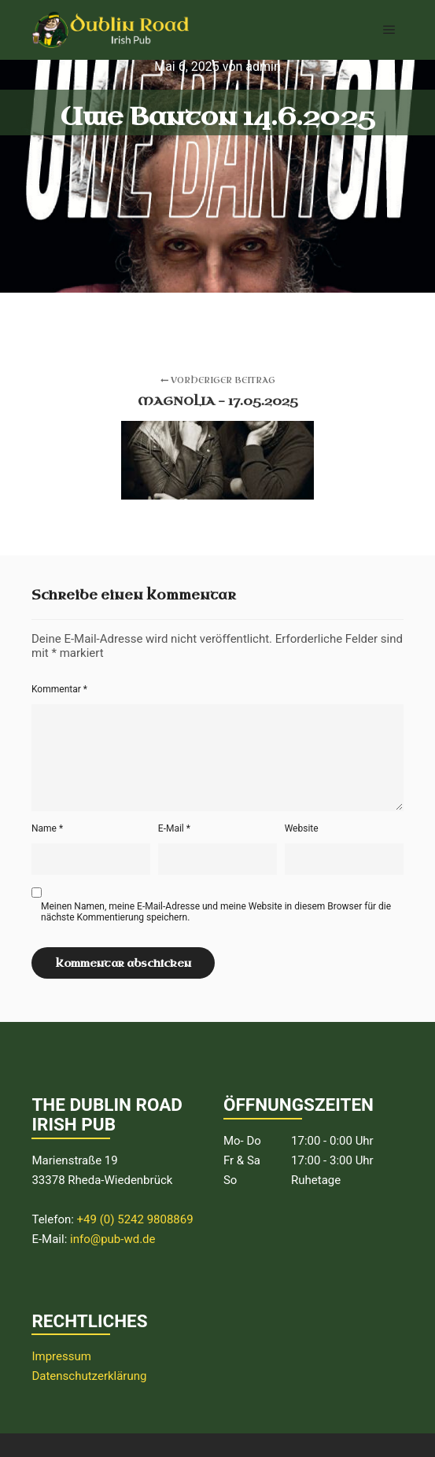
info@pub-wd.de (113, 1239)
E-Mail (174, 828)
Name (47, 828)
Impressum (60, 1356)
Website (302, 828)
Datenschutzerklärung (88, 1376)
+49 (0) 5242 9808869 (135, 1219)
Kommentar (59, 689)
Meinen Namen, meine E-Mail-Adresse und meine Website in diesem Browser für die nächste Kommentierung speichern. (216, 912)
